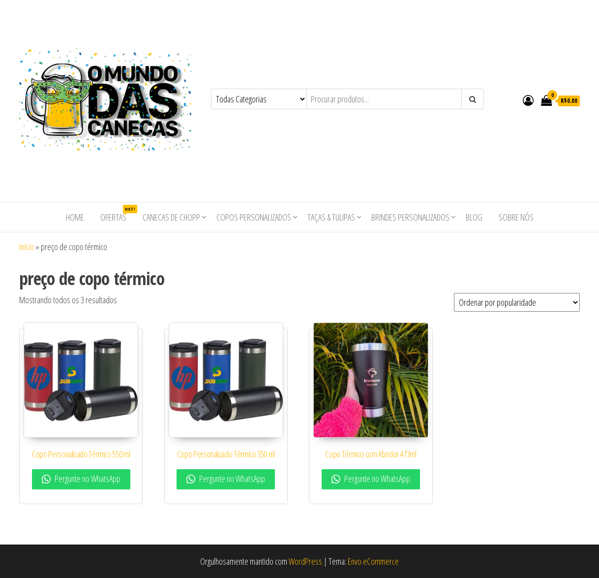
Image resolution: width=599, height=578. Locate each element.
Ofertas (117, 214)
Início (26, 247)
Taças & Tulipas (331, 217)
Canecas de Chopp (171, 217)
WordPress (305, 561)
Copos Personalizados (253, 217)
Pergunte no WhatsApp (81, 478)
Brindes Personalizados (410, 217)
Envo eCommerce (373, 561)
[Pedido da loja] (517, 302)
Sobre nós (516, 217)
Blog (474, 217)
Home (75, 217)
